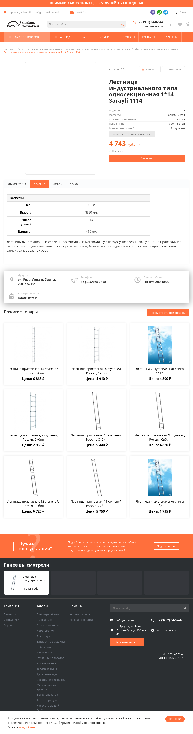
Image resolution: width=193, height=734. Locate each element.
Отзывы (58, 184)
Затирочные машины (51, 641)
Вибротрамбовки (48, 614)
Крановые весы (47, 663)
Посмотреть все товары (168, 313)
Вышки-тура (45, 619)
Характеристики (16, 184)
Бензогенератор (47, 694)
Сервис (8, 625)
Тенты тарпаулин (48, 700)
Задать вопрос (166, 546)
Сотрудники (11, 619)
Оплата (74, 184)
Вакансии (10, 614)
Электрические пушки (51, 680)
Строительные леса (49, 625)
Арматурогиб (45, 630)
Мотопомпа (44, 652)
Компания (11, 606)
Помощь (76, 606)
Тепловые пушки (47, 669)
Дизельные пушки (49, 674)
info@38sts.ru (83, 12)
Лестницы (43, 636)
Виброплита (45, 647)
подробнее (27, 727)
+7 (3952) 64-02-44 (150, 22)
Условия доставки (81, 619)
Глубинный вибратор (50, 658)
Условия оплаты (80, 614)
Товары (42, 606)
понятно (175, 719)
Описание (39, 184)
